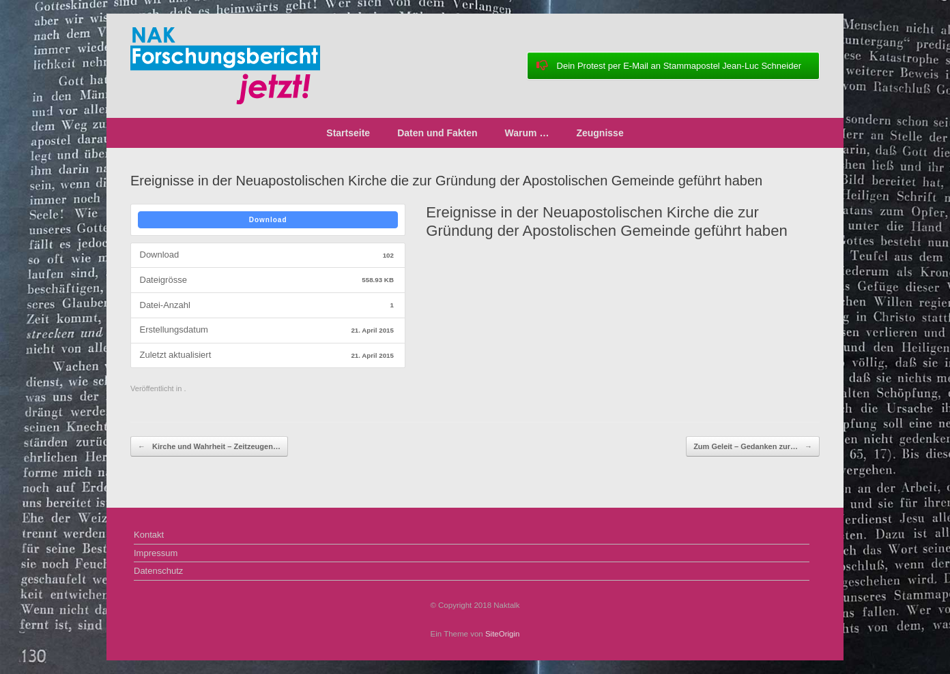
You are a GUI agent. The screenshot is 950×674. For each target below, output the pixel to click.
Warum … (527, 132)
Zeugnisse (599, 132)
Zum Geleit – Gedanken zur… (752, 447)
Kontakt (149, 535)
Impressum (155, 553)
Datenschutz (158, 571)
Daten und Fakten (437, 132)
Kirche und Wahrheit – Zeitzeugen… (209, 447)
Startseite (348, 132)
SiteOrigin (502, 634)
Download (268, 220)
